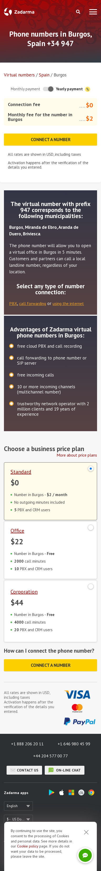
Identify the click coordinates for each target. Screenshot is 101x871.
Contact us (24, 770)
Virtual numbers (19, 75)
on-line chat (64, 770)
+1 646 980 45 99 (74, 743)
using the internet (68, 303)
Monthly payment (25, 88)
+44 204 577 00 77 (50, 755)
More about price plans (77, 455)
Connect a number (50, 139)
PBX (13, 303)
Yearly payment (73, 89)
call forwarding (32, 303)
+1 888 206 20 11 (27, 743)
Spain (44, 75)
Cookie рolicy (27, 859)
